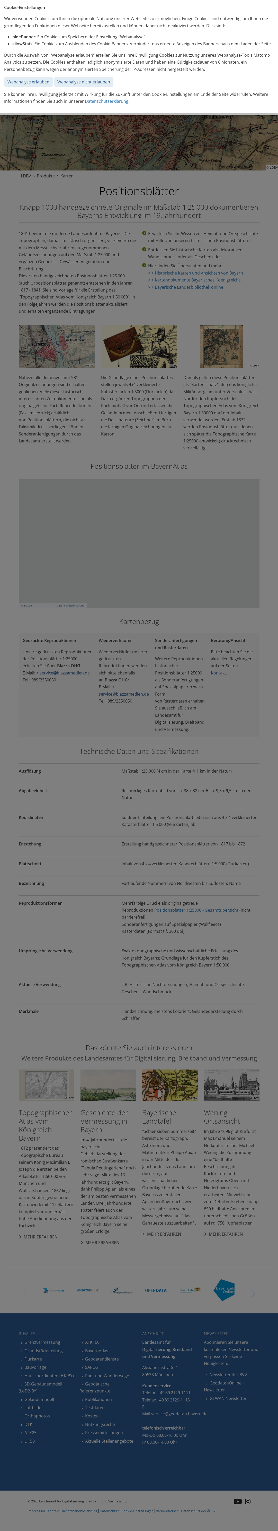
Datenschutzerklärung (106, 101)
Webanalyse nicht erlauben (83, 82)
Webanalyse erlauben (28, 82)
